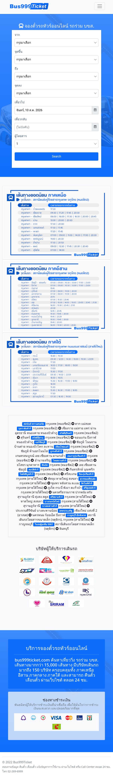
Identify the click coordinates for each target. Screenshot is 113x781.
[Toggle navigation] (99, 6)
